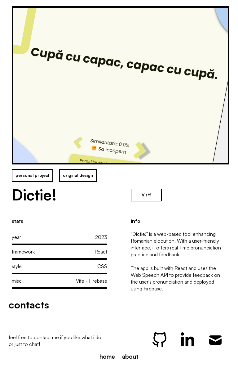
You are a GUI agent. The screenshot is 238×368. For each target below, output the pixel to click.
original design (78, 175)
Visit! (146, 194)
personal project (32, 175)
